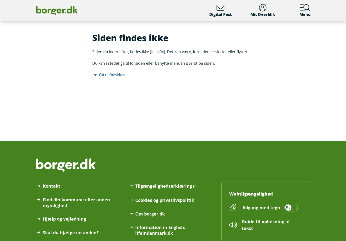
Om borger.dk (150, 214)
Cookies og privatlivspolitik (164, 200)
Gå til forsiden (112, 74)
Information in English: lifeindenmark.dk (160, 230)
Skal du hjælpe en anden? (71, 232)
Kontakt (51, 186)
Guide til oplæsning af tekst (266, 225)
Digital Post (220, 10)
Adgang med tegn (261, 207)
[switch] (269, 207)
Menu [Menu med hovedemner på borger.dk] (305, 10)
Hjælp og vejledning (64, 219)
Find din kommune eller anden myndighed (76, 202)
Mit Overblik (262, 10)
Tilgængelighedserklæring (163, 186)
